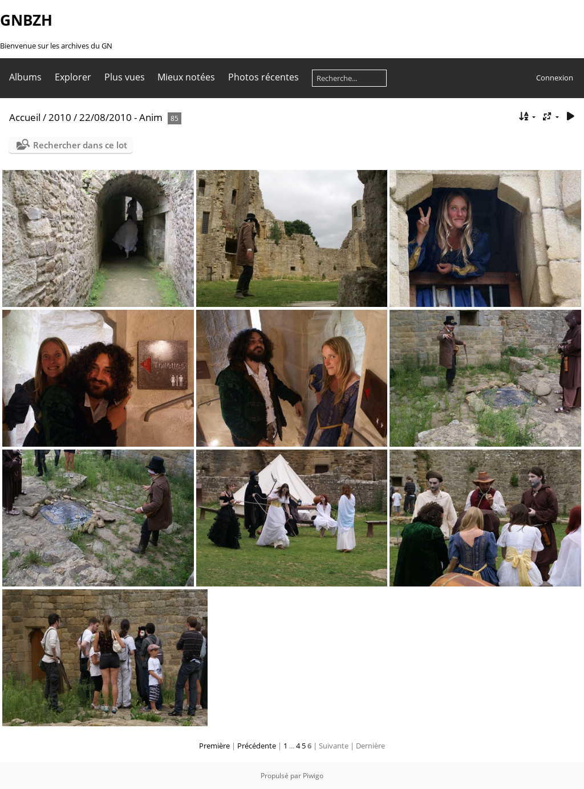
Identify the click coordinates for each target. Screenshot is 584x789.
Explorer (73, 77)
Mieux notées (186, 77)
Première (214, 746)
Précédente (256, 746)
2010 (59, 117)
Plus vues (124, 77)
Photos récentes (263, 77)
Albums (25, 77)
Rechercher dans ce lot (80, 145)
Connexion (554, 77)
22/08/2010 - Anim (121, 117)
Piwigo (313, 775)
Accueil (24, 117)
